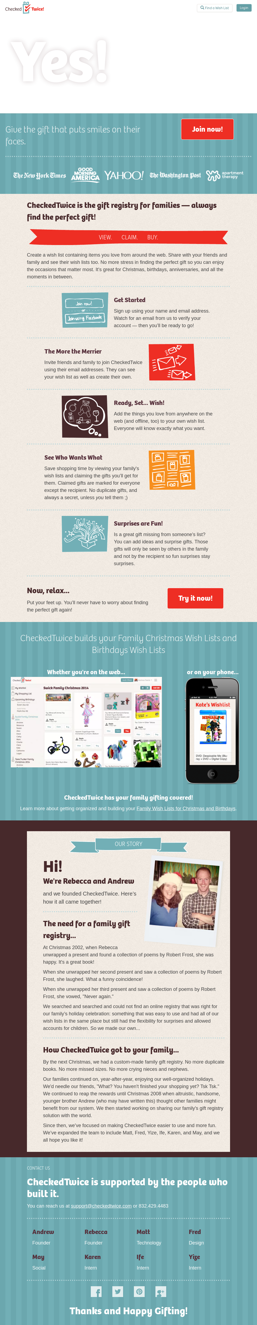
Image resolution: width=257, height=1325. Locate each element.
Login (244, 7)
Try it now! (195, 598)
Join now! (207, 129)
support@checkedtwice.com (101, 1206)
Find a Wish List (214, 8)
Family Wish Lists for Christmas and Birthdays (186, 808)
